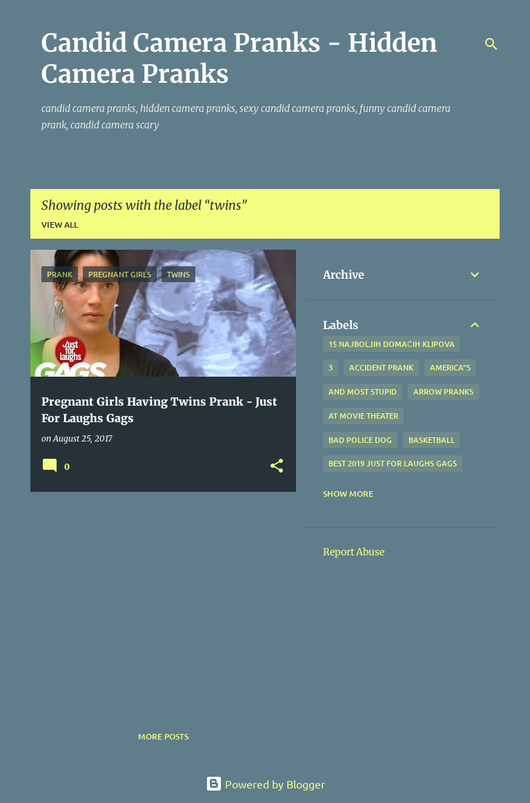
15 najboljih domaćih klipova (391, 344)
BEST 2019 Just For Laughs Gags (392, 463)
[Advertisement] (158, 598)
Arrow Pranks (443, 391)
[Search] (491, 44)
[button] (276, 466)
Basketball (432, 440)
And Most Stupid (362, 391)
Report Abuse (353, 552)
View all (59, 224)
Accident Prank (381, 367)
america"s (450, 367)
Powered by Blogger (265, 784)
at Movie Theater (363, 416)
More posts (163, 736)
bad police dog (360, 440)
